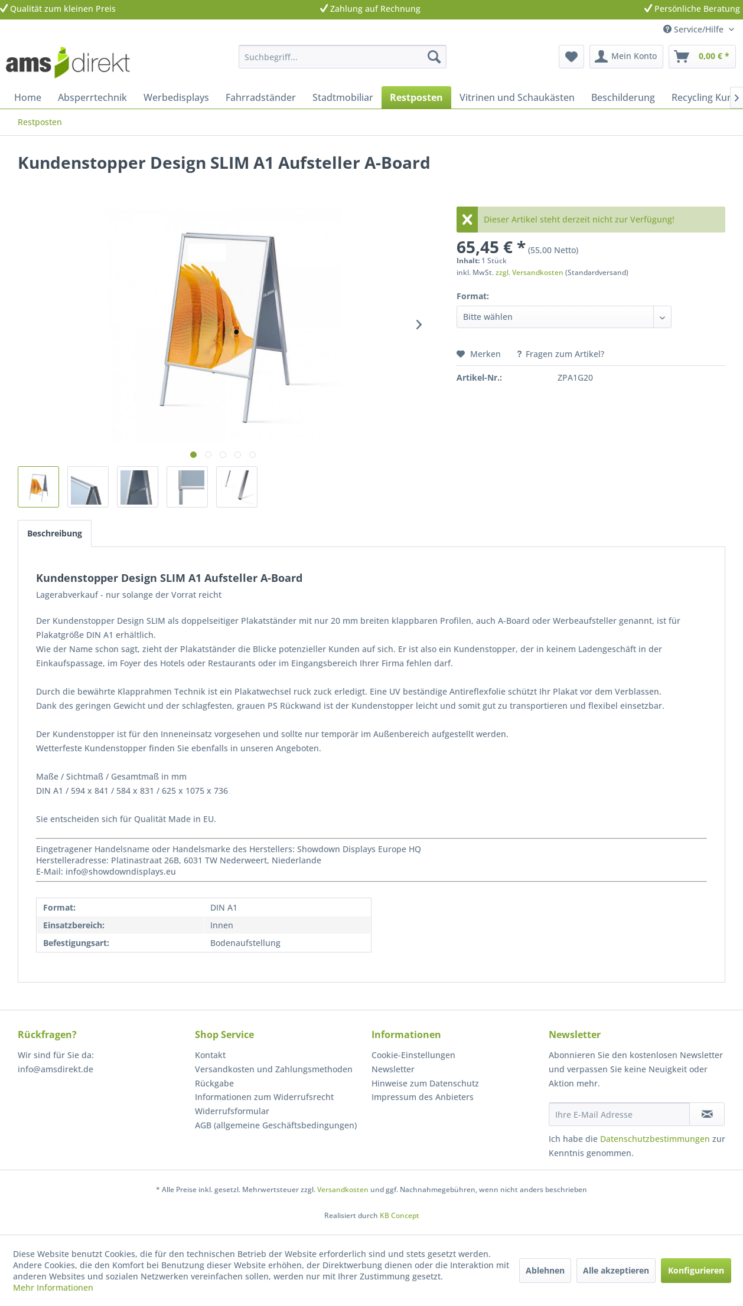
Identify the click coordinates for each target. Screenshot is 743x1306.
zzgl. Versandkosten (529, 272)
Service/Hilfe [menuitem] (694, 29)
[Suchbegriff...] (343, 56)
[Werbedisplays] (176, 97)
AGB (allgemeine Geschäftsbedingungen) (276, 1125)
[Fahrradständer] (260, 97)
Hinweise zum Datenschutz (425, 1083)
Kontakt (210, 1054)
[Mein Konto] (626, 56)
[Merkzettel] (571, 56)
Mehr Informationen (53, 1287)
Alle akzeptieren (616, 1270)
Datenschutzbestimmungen (655, 1138)
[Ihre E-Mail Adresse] (619, 1114)
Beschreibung (54, 533)
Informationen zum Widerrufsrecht (264, 1096)
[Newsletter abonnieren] (707, 1114)
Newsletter (393, 1069)
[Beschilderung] (623, 97)
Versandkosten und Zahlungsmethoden (274, 1069)
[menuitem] (343, 56)
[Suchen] (434, 56)
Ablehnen (545, 1270)
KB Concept (399, 1215)
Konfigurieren (696, 1270)
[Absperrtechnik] (92, 97)
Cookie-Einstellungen (413, 1054)
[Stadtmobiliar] (343, 97)
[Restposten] (416, 97)
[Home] (28, 97)
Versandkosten (343, 1189)
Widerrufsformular (232, 1111)
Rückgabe (214, 1083)
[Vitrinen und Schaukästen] (517, 97)
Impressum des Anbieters (423, 1096)
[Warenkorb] (702, 56)
